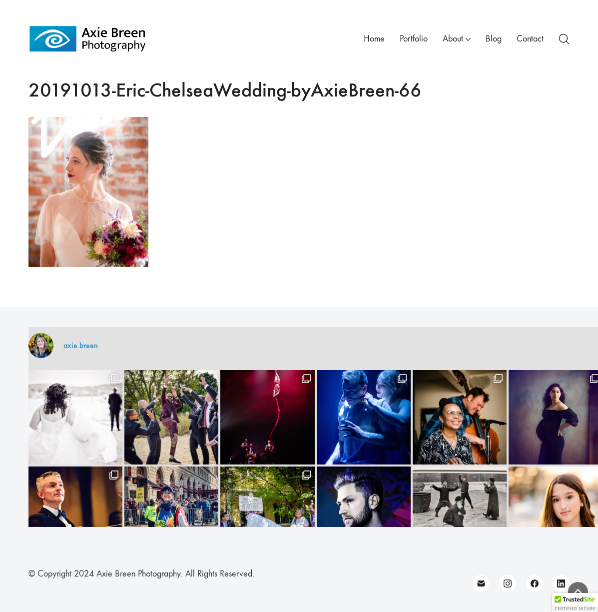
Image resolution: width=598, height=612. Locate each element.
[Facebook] (534, 583)
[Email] (481, 583)
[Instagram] (507, 583)
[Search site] (564, 39)
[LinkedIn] (561, 583)
